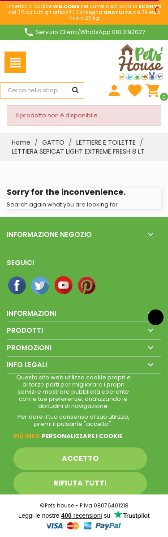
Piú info (26, 436)
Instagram (111, 286)
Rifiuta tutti (80, 483)
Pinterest (87, 286)
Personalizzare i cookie (82, 436)
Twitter (41, 286)
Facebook (17, 286)
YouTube (64, 286)
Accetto (80, 458)
